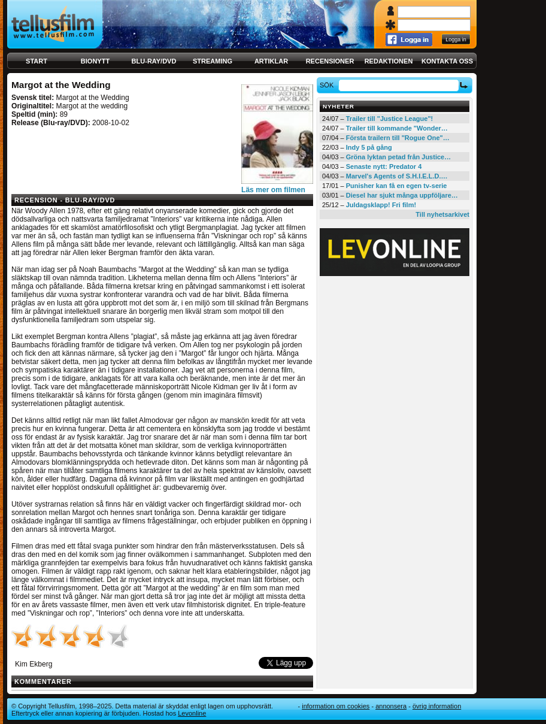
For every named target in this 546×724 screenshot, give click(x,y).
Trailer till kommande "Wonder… (397, 128)
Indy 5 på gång (369, 147)
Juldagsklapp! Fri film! (381, 204)
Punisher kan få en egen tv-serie (396, 185)
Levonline (192, 713)
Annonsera (391, 706)
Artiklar (271, 61)
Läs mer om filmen (273, 190)
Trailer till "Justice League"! (389, 118)
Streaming (212, 61)
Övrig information (436, 706)
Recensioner (330, 61)
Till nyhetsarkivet (442, 214)
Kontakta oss (447, 61)
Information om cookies (335, 706)
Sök (328, 85)
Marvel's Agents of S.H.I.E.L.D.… (397, 176)
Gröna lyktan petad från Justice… (398, 156)
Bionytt (95, 61)
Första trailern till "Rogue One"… (398, 137)
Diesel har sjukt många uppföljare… (402, 195)
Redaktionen (389, 61)
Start (36, 61)
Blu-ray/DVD (154, 61)
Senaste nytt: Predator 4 (384, 166)
